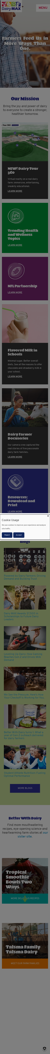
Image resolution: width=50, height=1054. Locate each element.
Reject (7, 535)
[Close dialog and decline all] (48, 516)
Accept (19, 535)
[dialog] (25, 527)
